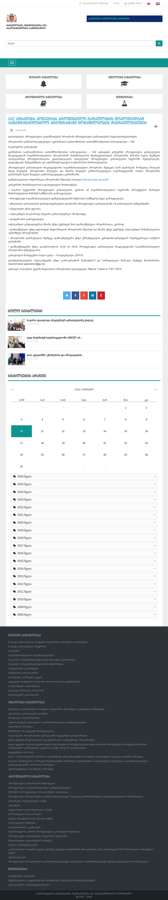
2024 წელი (22, 492)
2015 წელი (22, 561)
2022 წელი (22, 507)
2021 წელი (22, 514)
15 (125, 431)
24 (21, 454)
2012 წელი (22, 584)
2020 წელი (22, 522)
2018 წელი (22, 537)
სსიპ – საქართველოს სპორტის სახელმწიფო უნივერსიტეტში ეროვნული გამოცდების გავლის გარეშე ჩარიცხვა (75, 756)
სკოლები (13, 650)
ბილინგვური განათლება (23, 695)
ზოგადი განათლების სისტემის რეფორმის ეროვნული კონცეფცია (48, 642)
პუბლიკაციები (17, 857)
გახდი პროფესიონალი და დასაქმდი (30, 818)
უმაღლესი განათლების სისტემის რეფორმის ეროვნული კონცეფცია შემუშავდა (56, 709)
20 (84, 443)
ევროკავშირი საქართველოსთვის (28, 884)
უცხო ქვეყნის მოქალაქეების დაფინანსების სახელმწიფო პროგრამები (51, 740)
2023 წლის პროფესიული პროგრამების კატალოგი (38, 792)
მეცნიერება (124, 101)
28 (42, 407)
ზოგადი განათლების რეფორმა (27, 646)
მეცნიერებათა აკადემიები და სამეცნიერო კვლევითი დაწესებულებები (51, 880)
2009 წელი (22, 607)
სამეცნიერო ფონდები (21, 876)
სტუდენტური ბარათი (20, 752)
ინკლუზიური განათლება (23, 668)
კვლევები (14, 805)
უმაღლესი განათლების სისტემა (28, 713)
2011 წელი (22, 591)
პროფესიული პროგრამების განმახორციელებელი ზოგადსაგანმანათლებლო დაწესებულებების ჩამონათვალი (75, 796)
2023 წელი (22, 499)
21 (105, 443)
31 (105, 407)
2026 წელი (22, 476)
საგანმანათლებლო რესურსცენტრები (31, 655)
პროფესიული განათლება (43, 101)
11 (42, 431)
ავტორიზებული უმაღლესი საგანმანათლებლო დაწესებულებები (47, 722)
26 (63, 454)
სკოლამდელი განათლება (24, 686)
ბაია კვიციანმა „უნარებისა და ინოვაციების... (55, 355)
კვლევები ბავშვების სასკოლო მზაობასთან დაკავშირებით (44, 681)
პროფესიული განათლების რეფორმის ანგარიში (37, 836)
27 (21, 407)
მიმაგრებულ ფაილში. (95, 179)
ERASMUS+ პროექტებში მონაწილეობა (31, 731)
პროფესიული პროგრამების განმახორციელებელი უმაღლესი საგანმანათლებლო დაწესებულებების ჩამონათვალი (78, 861)
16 (146, 431)
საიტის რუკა (133, 3)
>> (155, 389)
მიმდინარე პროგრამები (23, 673)
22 (125, 443)
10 (21, 431)
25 (42, 454)
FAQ (116, 3)
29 (63, 407)
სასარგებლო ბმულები (94, 3)
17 (21, 443)
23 (146, 443)
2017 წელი (22, 545)
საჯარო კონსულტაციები (23, 845)
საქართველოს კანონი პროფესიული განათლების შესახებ (43, 831)
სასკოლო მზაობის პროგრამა (26, 690)
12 (63, 431)
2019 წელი (22, 530)
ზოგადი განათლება (43, 81)
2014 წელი (22, 568)
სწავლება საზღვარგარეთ (24, 718)
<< (12, 389)
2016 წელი (22, 553)
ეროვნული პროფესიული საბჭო (27, 801)
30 (84, 407)
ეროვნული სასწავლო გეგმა (25, 677)
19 (63, 443)
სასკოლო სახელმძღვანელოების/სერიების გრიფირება (42, 659)
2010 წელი (22, 599)
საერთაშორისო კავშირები (24, 827)
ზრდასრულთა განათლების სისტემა (30, 840)
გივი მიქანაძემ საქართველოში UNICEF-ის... (54, 337)
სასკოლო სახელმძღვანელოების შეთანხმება (35, 664)
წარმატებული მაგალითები (24, 814)
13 (84, 431)
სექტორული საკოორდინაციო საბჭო (30, 809)
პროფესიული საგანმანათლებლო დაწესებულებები (39, 787)
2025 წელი (22, 484)
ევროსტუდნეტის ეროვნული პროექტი (30, 769)
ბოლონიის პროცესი (20, 726)
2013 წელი (22, 576)
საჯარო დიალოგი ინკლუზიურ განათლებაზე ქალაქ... (61, 320)
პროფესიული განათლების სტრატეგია (31, 783)
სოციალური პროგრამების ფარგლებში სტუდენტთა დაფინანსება (47, 735)
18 (42, 443)
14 (105, 431)
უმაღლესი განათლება (124, 81)
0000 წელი (22, 614)
